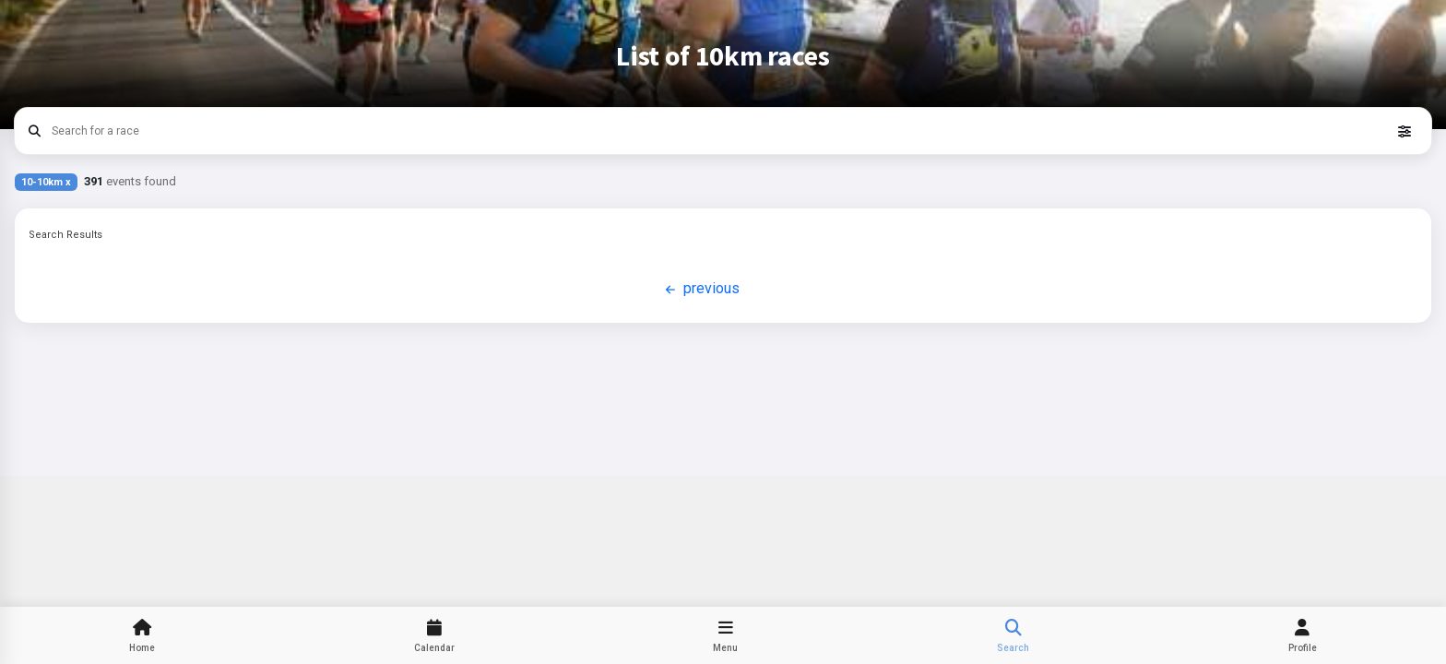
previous (700, 289)
